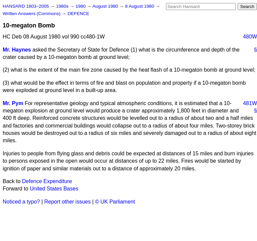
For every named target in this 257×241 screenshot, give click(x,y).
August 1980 (105, 6)
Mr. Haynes (17, 50)
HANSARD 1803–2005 (26, 6)
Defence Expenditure (47, 181)
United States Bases (54, 188)
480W (250, 36)
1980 (81, 6)
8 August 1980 (140, 6)
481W (250, 103)
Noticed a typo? (21, 202)
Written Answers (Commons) (32, 13)
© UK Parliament (115, 202)
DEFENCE (78, 13)
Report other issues (67, 202)
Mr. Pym (13, 103)
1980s (63, 6)
